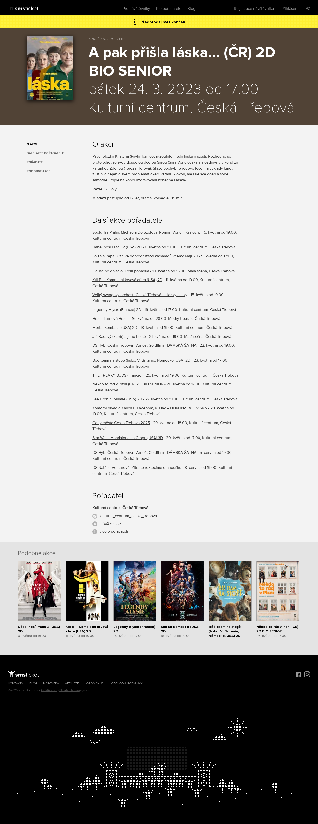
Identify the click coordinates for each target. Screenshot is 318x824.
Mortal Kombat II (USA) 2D (114, 327)
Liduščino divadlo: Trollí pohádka (120, 271)
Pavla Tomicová (144, 156)
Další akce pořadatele (45, 153)
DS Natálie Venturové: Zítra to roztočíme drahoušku (136, 467)
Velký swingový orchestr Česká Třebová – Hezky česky (139, 294)
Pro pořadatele (168, 8)
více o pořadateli (113, 531)
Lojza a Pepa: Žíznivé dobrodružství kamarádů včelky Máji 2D (145, 256)
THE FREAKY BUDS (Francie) (117, 375)
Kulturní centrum (139, 108)
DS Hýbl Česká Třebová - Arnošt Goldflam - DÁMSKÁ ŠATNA (144, 345)
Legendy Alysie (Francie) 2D (116, 309)
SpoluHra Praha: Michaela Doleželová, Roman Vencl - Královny (146, 232)
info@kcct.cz (110, 523)
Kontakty (15, 683)
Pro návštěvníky (136, 8)
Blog (191, 8)
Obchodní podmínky (127, 683)
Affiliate (72, 683)
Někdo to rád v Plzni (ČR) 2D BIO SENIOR (127, 384)
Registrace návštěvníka (254, 8)
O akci (32, 144)
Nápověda (51, 683)
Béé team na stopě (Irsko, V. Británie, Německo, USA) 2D (141, 360)
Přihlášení (289, 8)
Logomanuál (95, 683)
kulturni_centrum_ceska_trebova (128, 516)
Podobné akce (38, 171)
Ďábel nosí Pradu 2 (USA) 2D (117, 247)
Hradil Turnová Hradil (110, 318)
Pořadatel (35, 162)
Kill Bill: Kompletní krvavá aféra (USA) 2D (127, 279)
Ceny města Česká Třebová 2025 (121, 422)
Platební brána (69, 690)
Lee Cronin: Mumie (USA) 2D (117, 399)
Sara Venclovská (183, 162)
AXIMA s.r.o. (49, 690)
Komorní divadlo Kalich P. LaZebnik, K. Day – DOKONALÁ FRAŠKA (149, 408)
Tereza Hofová (137, 168)
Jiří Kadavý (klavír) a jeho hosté (119, 336)
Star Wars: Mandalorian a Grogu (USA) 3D (127, 437)
